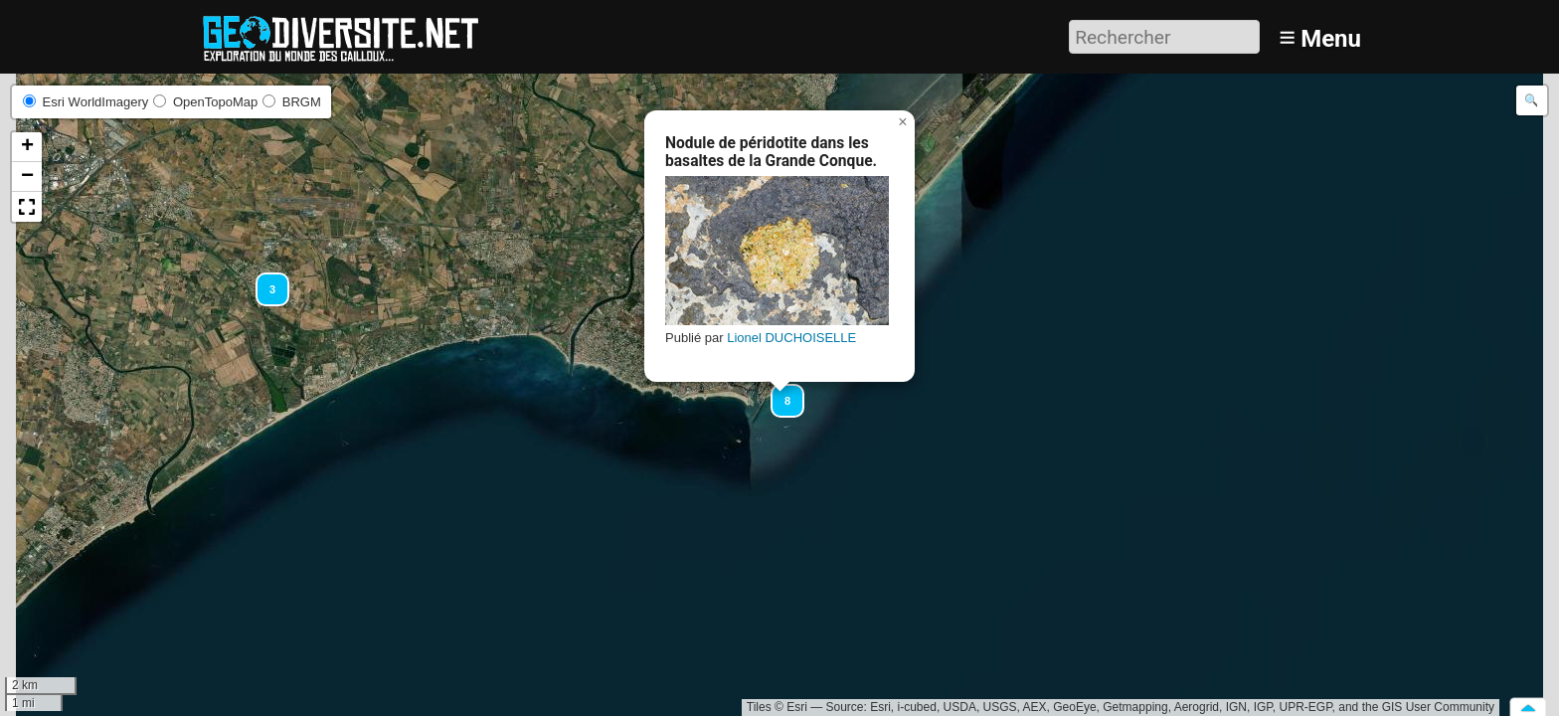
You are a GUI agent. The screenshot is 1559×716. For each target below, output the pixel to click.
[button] (263, 280)
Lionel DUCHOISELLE (791, 337)
